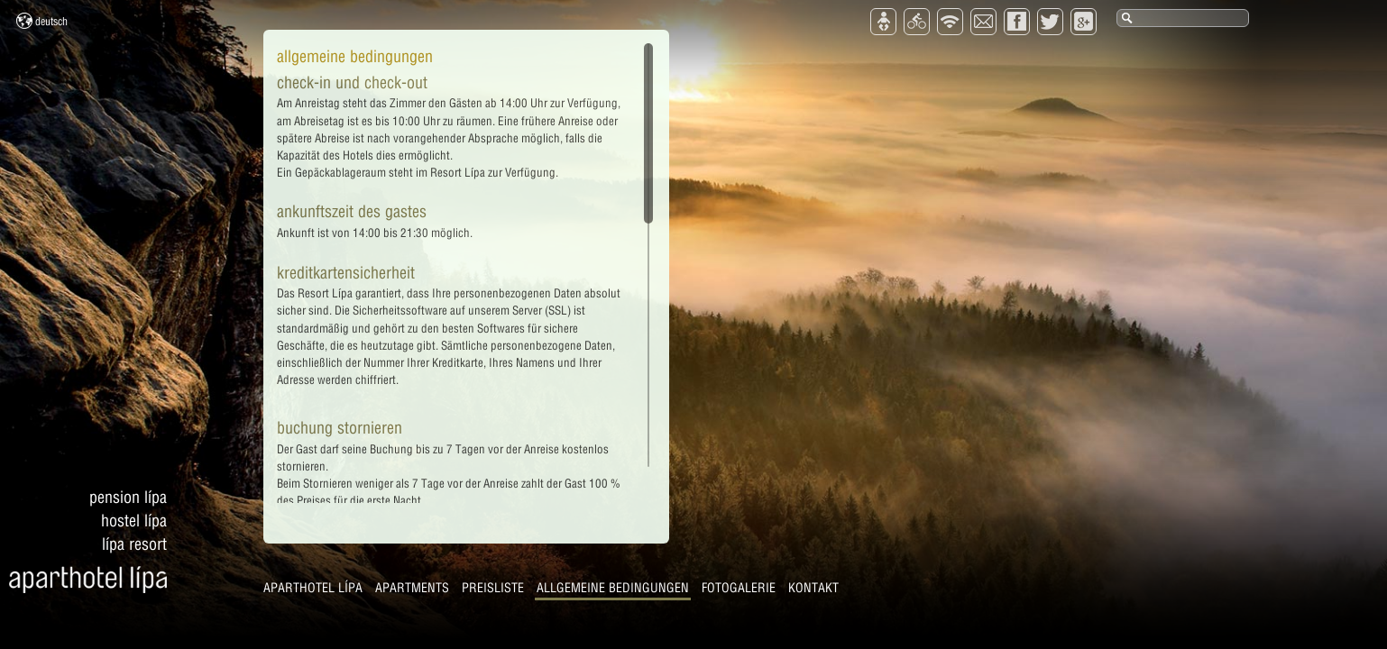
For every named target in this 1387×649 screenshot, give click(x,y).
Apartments (412, 588)
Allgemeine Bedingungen (613, 588)
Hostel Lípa (134, 520)
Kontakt (813, 588)
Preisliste (493, 588)
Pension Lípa (128, 497)
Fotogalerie (739, 588)
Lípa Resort (134, 544)
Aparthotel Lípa (313, 588)
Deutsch (42, 21)
